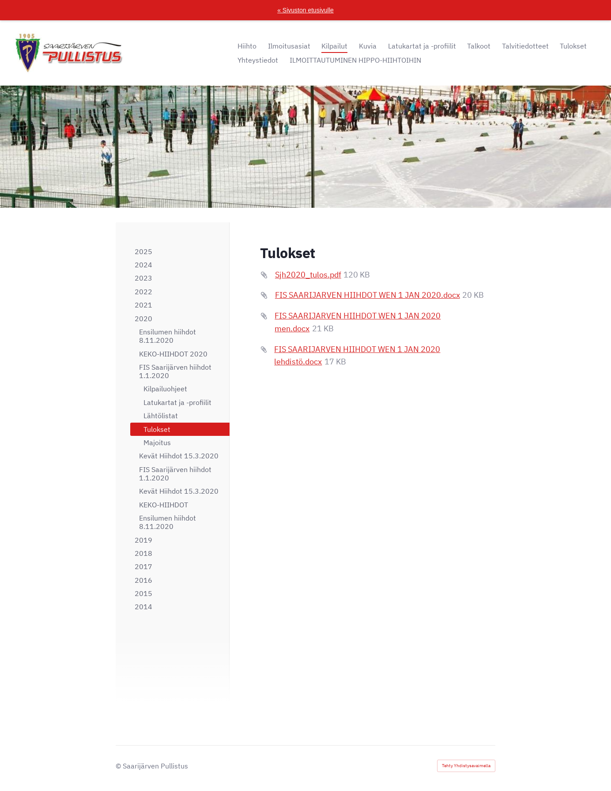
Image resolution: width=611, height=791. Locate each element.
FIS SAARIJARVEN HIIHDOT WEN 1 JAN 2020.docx (367, 295)
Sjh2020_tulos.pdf (308, 275)
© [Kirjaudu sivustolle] (119, 765)
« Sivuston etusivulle (305, 10)
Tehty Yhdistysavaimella (466, 766)
